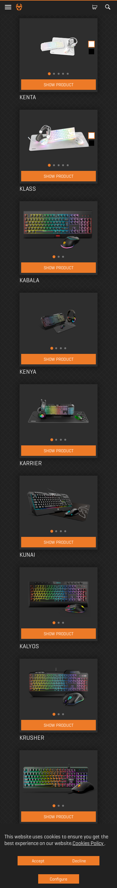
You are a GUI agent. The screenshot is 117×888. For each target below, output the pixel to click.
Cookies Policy (88, 843)
